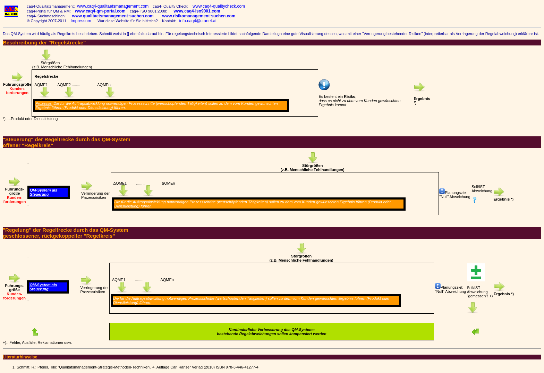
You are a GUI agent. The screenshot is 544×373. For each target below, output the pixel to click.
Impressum (80, 20)
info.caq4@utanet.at (197, 20)
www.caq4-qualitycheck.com (217, 6)
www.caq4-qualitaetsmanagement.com (111, 6)
